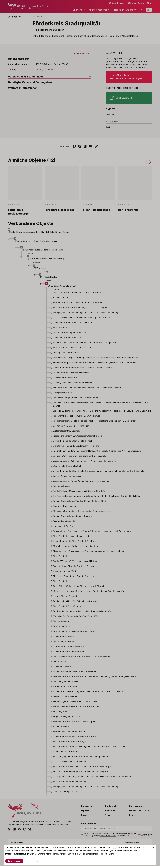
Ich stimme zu (14, 861)
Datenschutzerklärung (16, 854)
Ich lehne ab (34, 861)
